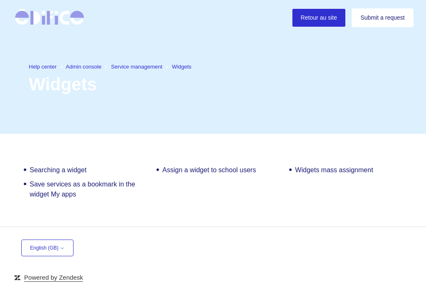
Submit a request (382, 17)
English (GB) (47, 248)
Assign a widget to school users (209, 169)
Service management (136, 67)
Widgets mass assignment (334, 169)
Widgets (181, 67)
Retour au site (319, 17)
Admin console (83, 67)
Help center (43, 67)
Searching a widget (58, 169)
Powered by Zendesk (53, 277)
